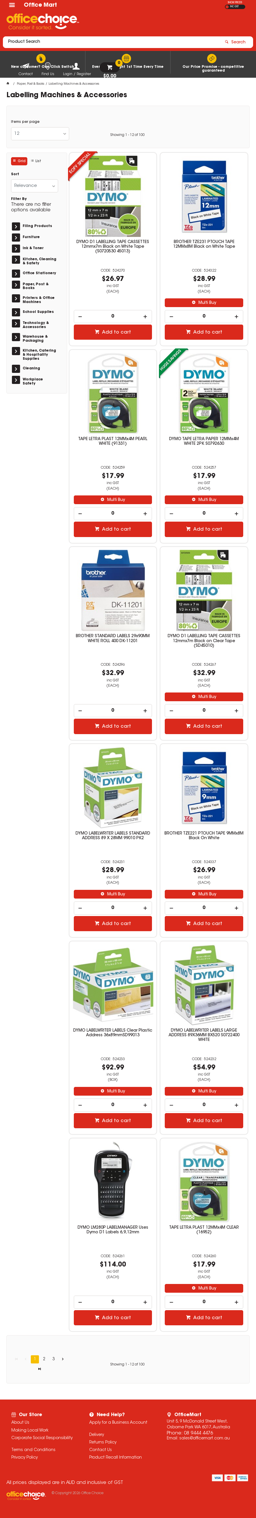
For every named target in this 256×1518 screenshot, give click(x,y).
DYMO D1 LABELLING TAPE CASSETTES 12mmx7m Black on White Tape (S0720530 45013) (112, 247)
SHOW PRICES (235, 2)
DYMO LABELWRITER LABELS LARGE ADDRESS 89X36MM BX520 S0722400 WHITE (204, 1035)
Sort (15, 174)
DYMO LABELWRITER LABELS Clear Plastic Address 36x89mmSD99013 (112, 1033)
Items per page (25, 122)
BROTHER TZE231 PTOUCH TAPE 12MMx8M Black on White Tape (204, 244)
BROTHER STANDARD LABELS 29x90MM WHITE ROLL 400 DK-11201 (113, 638)
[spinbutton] (113, 316)
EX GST (227, 6)
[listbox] (40, 133)
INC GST (234, 7)
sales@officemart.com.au (204, 1438)
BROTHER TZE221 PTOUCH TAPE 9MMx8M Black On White (204, 836)
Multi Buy (206, 303)
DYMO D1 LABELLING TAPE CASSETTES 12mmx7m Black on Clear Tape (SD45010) (204, 641)
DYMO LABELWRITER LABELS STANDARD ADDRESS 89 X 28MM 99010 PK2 (113, 836)
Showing (127, 135)
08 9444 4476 (198, 1433)
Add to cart (116, 332)
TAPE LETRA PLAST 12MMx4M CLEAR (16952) (204, 1230)
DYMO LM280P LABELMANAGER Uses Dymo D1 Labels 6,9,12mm (113, 1230)
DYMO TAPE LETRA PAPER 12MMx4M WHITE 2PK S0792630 (204, 441)
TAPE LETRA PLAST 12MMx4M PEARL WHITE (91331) (112, 441)
